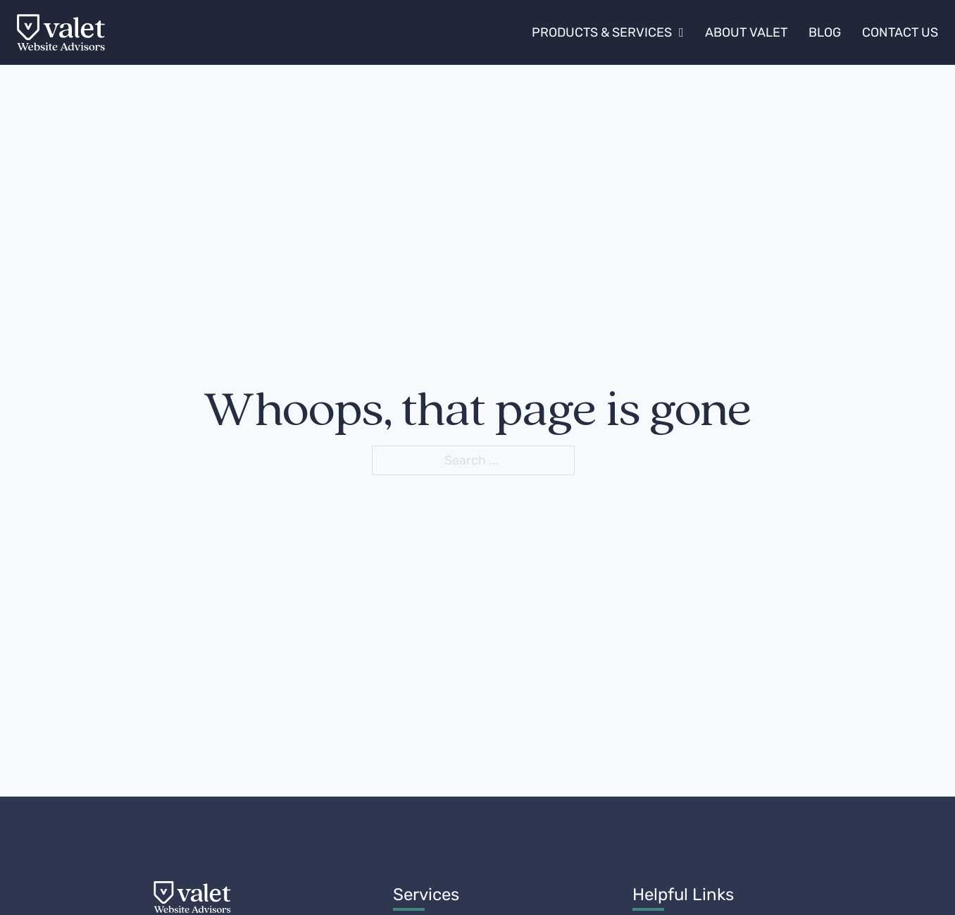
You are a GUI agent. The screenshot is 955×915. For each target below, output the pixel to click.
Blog (825, 32)
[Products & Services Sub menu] (681, 32)
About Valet (746, 32)
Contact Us (900, 32)
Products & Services (602, 32)
